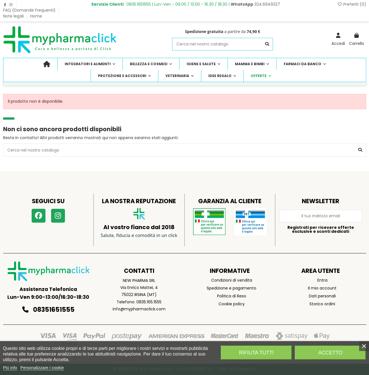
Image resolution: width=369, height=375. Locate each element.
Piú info (10, 367)
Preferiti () (351, 4)
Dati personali (322, 296)
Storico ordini (322, 304)
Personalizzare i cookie (42, 367)
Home (36, 16)
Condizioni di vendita (231, 280)
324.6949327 (255, 4)
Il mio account (322, 288)
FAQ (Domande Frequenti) (30, 10)
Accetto (330, 353)
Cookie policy (232, 304)
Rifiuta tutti (256, 353)
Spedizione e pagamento (231, 288)
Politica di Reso (231, 296)
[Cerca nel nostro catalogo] (267, 44)
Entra (322, 280)
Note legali (14, 16)
